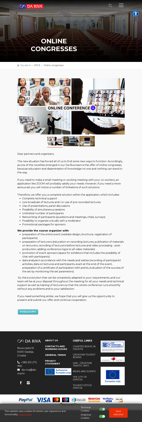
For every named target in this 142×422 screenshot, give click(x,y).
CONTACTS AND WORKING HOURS (56, 348)
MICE (37, 65)
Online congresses (54, 65)
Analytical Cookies (86, 416)
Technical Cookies (86, 409)
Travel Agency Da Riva (31, 6)
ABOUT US (51, 340)
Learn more (25, 414)
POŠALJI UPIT (28, 311)
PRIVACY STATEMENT (52, 362)
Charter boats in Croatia (84, 348)
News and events (84, 371)
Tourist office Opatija (82, 386)
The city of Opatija (80, 378)
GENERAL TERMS (55, 354)
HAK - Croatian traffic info (82, 364)
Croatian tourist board (84, 356)
